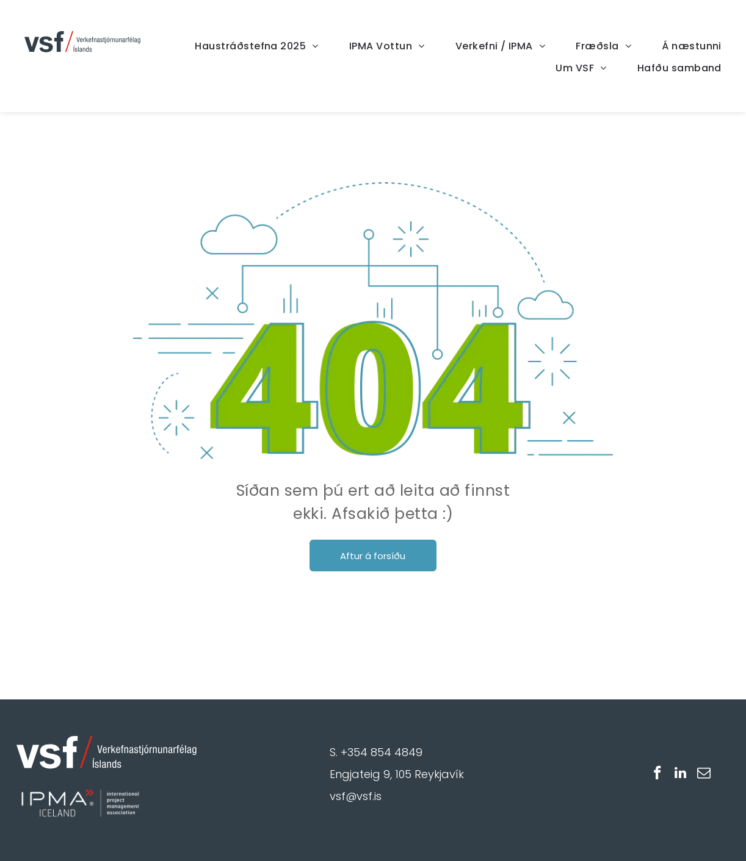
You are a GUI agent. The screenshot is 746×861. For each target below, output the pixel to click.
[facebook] (657, 774)
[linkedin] (680, 774)
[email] (703, 774)
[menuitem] (241, 46)
